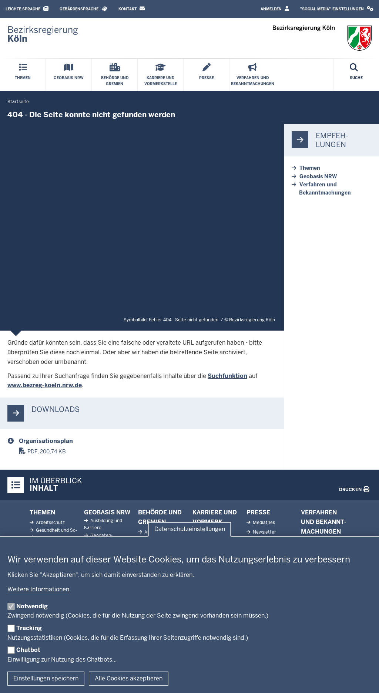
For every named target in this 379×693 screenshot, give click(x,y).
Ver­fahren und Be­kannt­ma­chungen (323, 521)
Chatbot (28, 650)
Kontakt (131, 8)
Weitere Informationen (38, 589)
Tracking (29, 628)
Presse (258, 512)
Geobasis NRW (318, 176)
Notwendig (32, 606)
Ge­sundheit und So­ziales (53, 533)
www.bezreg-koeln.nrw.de (44, 385)
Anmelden (275, 8)
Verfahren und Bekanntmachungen (325, 188)
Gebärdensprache (83, 8)
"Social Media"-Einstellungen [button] (336, 8)
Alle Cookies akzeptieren (128, 678)
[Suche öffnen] (356, 75)
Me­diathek (263, 522)
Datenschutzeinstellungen (189, 529)
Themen (309, 168)
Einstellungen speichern (45, 678)
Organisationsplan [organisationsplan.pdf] (46, 441)
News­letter (264, 532)
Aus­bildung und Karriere (103, 524)
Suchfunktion (227, 376)
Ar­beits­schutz (50, 522)
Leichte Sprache (27, 8)
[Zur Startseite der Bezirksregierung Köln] (42, 34)
